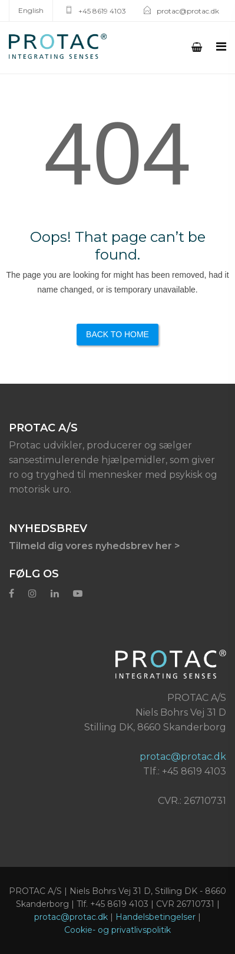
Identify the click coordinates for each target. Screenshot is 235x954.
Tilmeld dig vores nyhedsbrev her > (94, 545)
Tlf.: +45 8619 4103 (184, 771)
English (31, 10)
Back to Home (117, 334)
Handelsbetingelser (155, 917)
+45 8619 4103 (102, 10)
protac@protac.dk (188, 10)
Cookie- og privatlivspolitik (117, 930)
